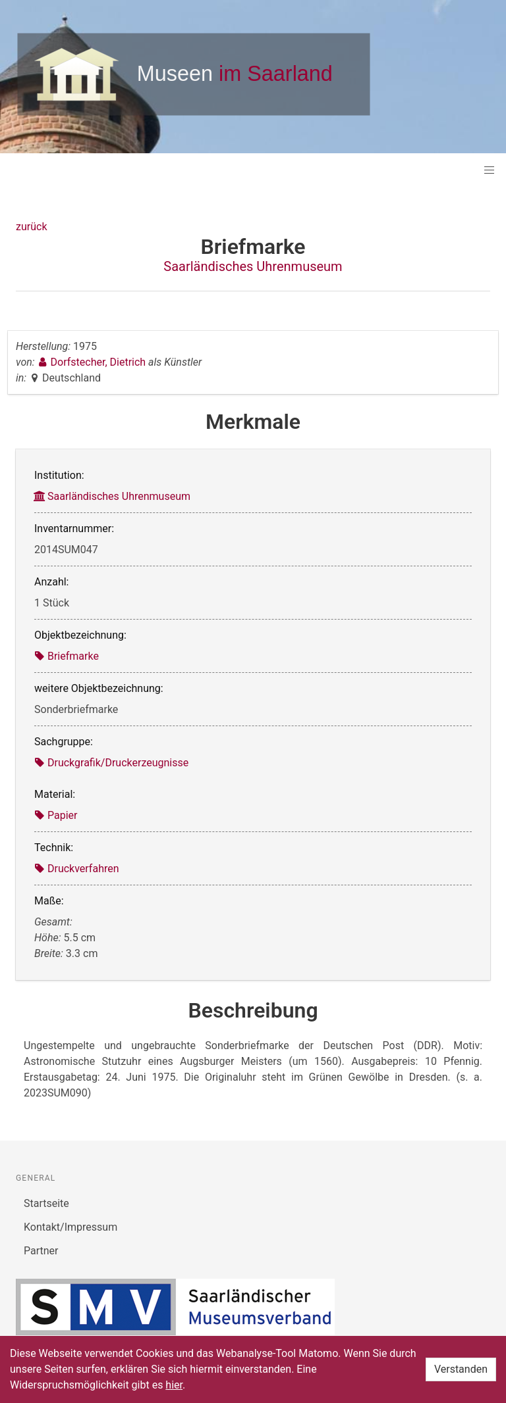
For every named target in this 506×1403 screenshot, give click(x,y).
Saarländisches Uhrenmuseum (252, 266)
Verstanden (461, 1369)
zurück (31, 226)
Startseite (46, 1203)
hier (174, 1385)
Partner (41, 1250)
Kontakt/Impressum (70, 1227)
